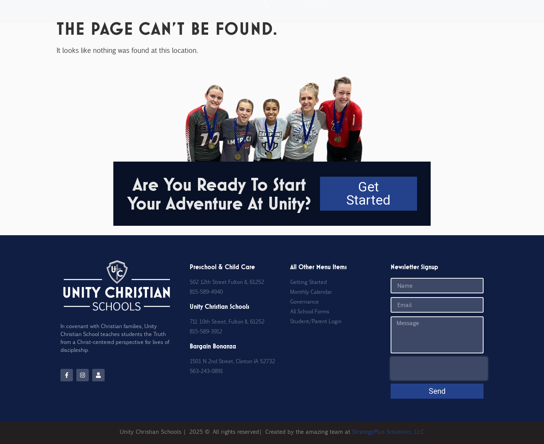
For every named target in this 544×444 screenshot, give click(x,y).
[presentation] (439, 368)
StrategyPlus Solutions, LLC (388, 431)
